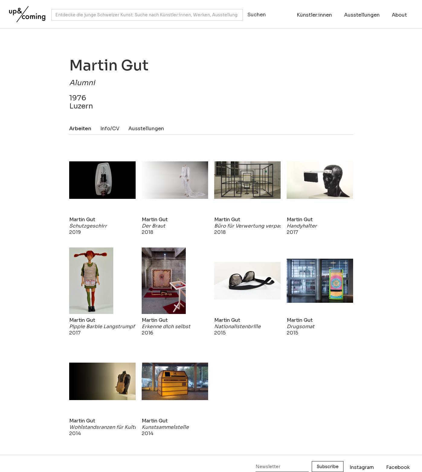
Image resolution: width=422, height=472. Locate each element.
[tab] (84, 128)
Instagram (362, 467)
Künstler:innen (314, 15)
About (399, 15)
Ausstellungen (362, 15)
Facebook (398, 467)
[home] (25, 11)
